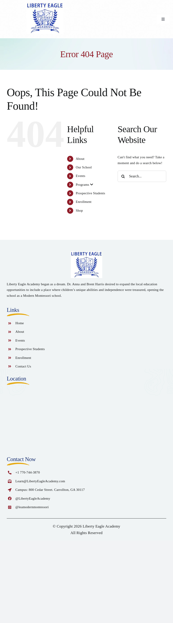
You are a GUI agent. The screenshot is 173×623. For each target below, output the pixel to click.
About (80, 159)
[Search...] (142, 176)
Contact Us (23, 366)
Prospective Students (90, 193)
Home (19, 323)
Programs (84, 184)
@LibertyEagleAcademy (32, 498)
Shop (79, 210)
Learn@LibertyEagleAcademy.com (40, 481)
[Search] (123, 176)
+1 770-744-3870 (27, 472)
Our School (84, 167)
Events (80, 176)
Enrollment (83, 202)
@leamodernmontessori (32, 507)
